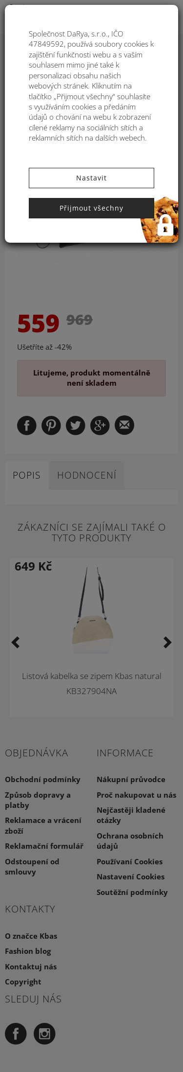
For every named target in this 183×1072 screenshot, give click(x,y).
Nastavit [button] (91, 177)
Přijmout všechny (91, 208)
